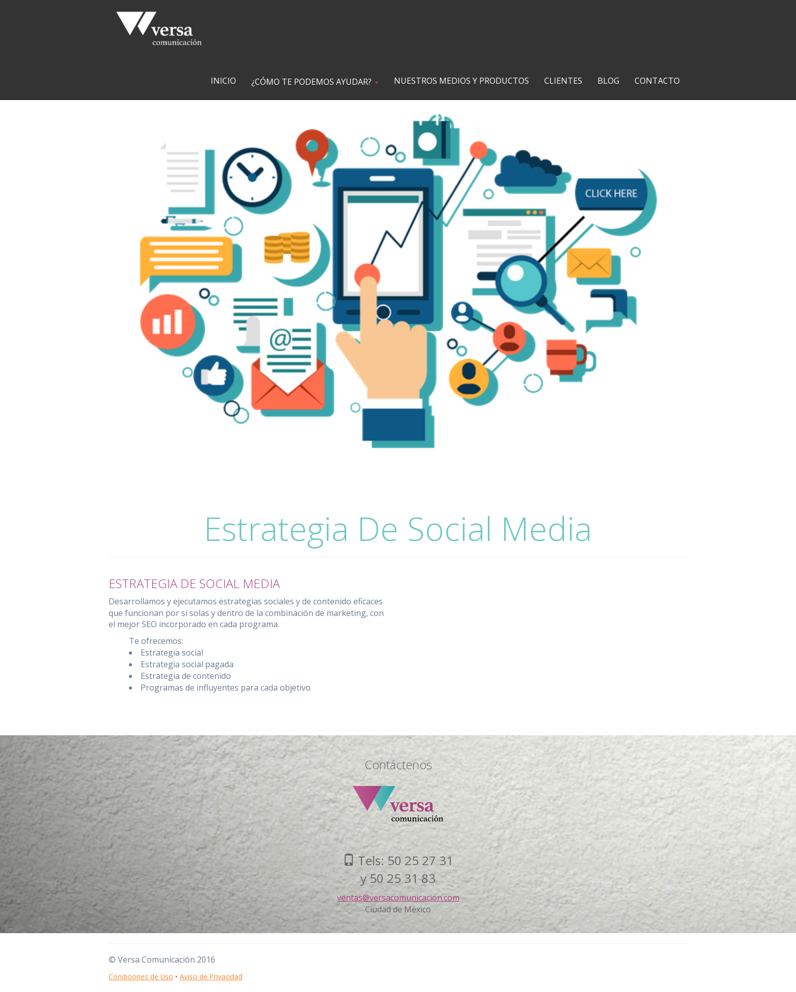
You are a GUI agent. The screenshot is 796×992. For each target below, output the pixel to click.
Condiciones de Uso (141, 976)
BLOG (608, 80)
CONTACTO (657, 80)
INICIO (223, 80)
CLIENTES (563, 80)
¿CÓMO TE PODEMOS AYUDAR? (315, 81)
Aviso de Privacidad (211, 976)
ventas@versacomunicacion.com (398, 897)
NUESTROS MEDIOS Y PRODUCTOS (461, 80)
